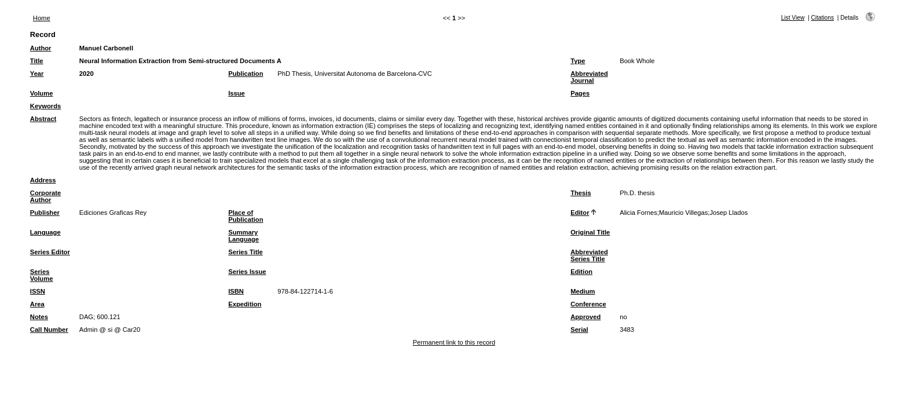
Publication (245, 73)
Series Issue (247, 271)
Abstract (43, 118)
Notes (39, 316)
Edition (581, 271)
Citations (822, 17)
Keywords (45, 106)
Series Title (245, 251)
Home (41, 17)
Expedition (244, 304)
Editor (579, 212)
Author (41, 48)
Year (37, 73)
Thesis (580, 192)
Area (37, 304)
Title (36, 60)
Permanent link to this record (454, 342)
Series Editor (50, 251)
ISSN (37, 291)
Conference (588, 304)
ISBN (236, 291)
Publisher (45, 212)
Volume (41, 93)
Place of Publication (245, 216)
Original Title (590, 232)
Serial (579, 329)
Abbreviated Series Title (589, 255)
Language (45, 232)
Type (577, 60)
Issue (236, 93)
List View (793, 17)
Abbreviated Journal (589, 77)
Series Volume (41, 275)
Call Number (49, 329)
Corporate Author (45, 196)
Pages (580, 93)
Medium (582, 291)
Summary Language (243, 236)
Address (43, 180)
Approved (585, 316)
